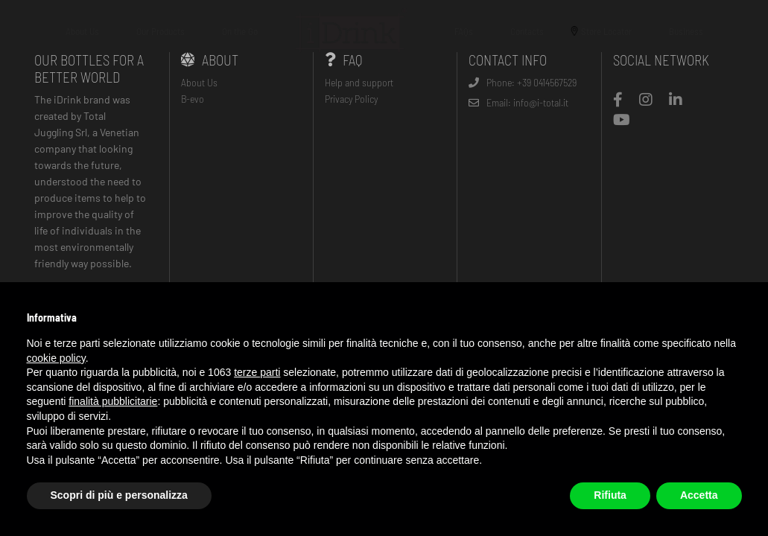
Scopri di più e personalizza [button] (119, 495)
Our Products (160, 31)
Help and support (359, 82)
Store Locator (606, 31)
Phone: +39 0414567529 (523, 82)
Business (686, 31)
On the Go (240, 31)
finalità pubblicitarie (113, 401)
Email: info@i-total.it (518, 102)
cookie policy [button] (56, 358)
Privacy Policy (351, 98)
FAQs (463, 31)
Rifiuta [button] (610, 495)
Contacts (527, 31)
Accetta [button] (699, 495)
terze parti (257, 372)
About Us (82, 31)
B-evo (192, 98)
